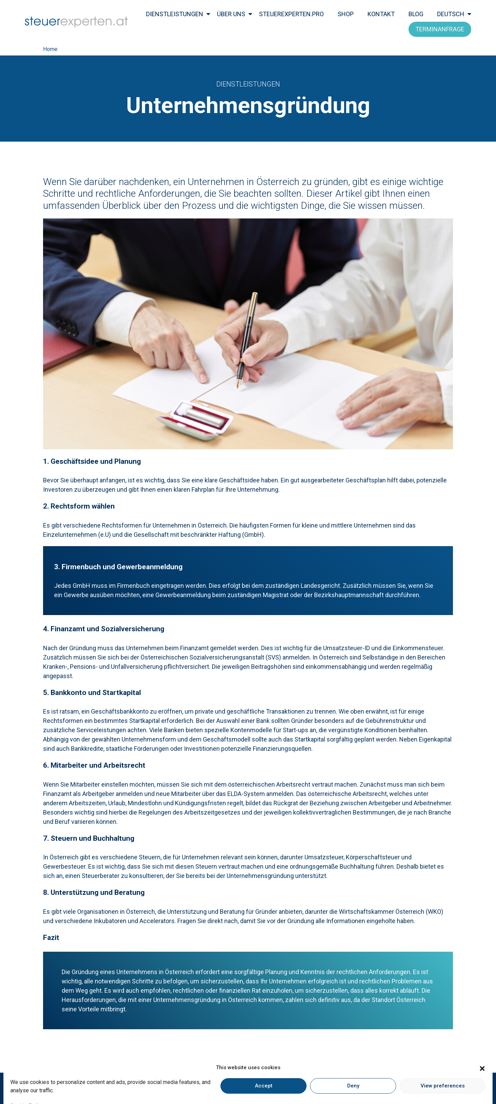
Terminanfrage (439, 29)
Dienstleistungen (174, 14)
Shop (346, 14)
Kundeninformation (252, 1089)
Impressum (165, 1089)
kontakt (381, 14)
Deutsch (450, 14)
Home (50, 49)
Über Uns (231, 14)
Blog (416, 14)
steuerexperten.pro (291, 14)
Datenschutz (204, 1089)
